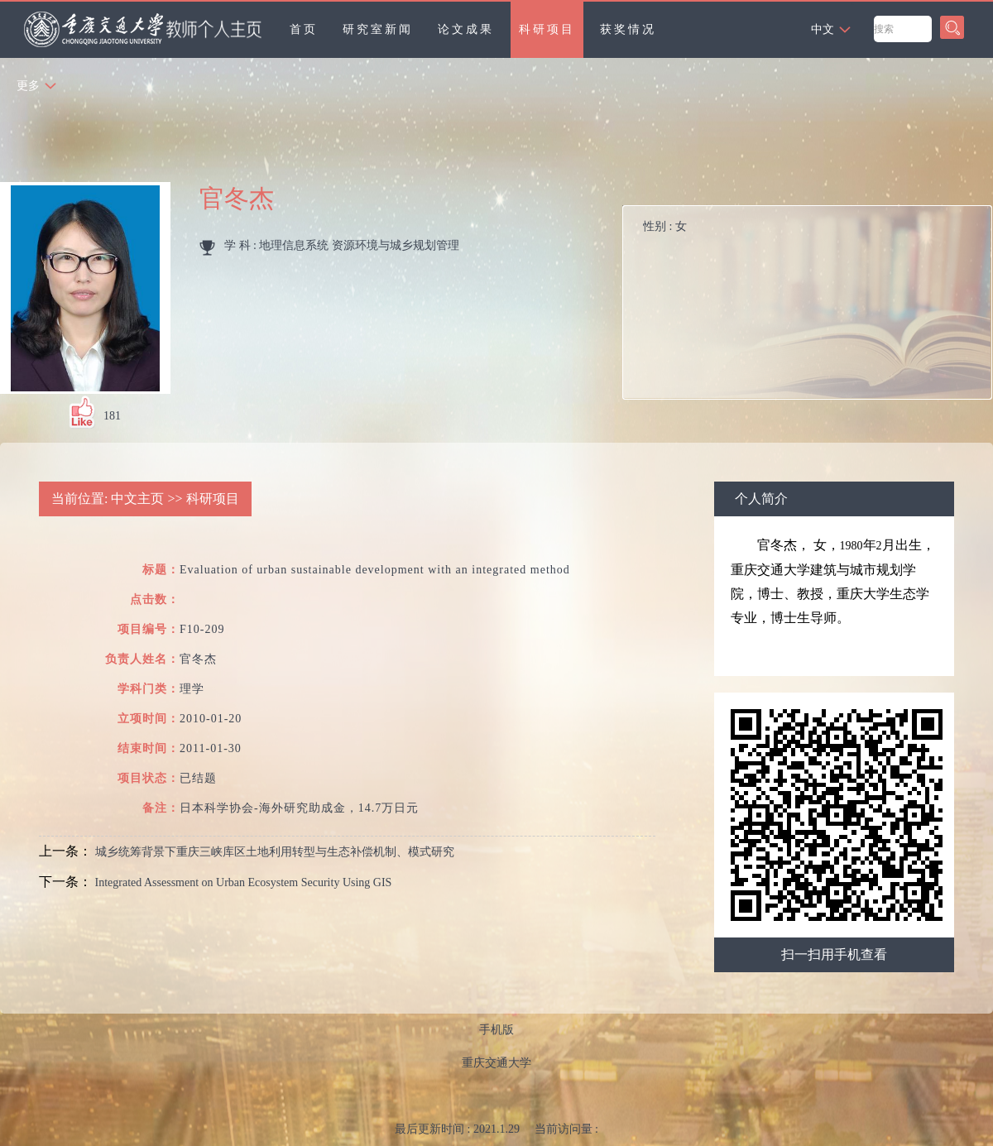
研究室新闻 (378, 29)
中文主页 (137, 498)
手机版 (496, 1030)
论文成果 (466, 29)
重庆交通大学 (496, 1063)
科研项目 (547, 29)
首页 (304, 29)
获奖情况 (628, 29)
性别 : (665, 226)
